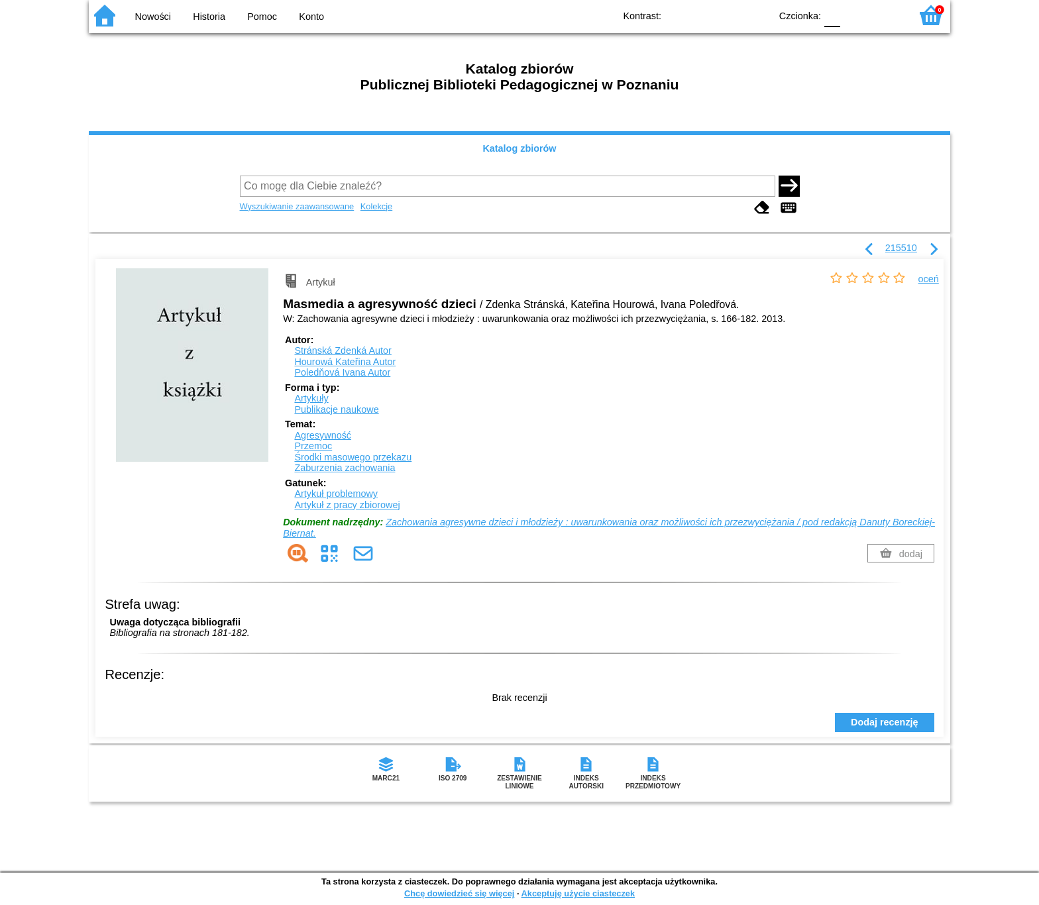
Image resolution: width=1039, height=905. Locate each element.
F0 (832, 15)
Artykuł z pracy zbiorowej (347, 505)
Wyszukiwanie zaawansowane (297, 206)
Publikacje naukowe (336, 409)
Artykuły (311, 398)
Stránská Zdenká (342, 350)
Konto (311, 16)
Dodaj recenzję (884, 722)
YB (730, 15)
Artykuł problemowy (336, 493)
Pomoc (262, 16)
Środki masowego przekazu (352, 457)
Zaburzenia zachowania (344, 467)
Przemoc (313, 446)
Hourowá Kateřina (345, 361)
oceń (928, 279)
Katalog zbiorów (519, 148)
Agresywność (322, 435)
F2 (885, 15)
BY (756, 15)
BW (703, 15)
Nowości (153, 16)
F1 (855, 15)
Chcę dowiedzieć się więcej (459, 893)
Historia (209, 16)
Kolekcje (376, 206)
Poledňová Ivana (342, 372)
